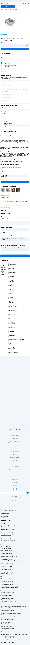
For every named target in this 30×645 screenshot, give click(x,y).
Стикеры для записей (11, 315)
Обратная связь (15, 445)
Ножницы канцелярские (12, 309)
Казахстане (17, 500)
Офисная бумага (11, 268)
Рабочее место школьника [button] (3, 268)
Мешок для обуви (11, 334)
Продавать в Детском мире (15, 435)
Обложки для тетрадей (12, 264)
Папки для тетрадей (11, 276)
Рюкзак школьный (11, 332)
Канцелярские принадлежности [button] (3, 265)
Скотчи (9, 288)
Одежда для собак (15, 483)
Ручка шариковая (11, 286)
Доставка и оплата (15, 433)
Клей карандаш (10, 285)
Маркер (9, 301)
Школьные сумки (11, 336)
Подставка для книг (11, 303)
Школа (6, 9)
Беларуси (21, 500)
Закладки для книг (11, 302)
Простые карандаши (11, 314)
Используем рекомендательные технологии (15, 498)
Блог (15, 473)
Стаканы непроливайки (12, 355)
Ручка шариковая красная (12, 326)
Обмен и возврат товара (15, 436)
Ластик (9, 289)
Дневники (10, 263)
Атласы (9, 344)
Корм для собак (15, 482)
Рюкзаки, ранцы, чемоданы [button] (3, 270)
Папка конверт (10, 322)
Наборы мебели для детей (12, 328)
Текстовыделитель (11, 294)
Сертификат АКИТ (15, 444)
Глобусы (9, 343)
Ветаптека (15, 485)
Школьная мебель (11, 331)
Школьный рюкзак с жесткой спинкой (14, 340)
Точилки (14, 11)
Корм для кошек (15, 479)
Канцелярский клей (11, 310)
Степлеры (10, 298)
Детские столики (11, 330)
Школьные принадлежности (6, 11)
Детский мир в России (11, 500)
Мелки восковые (11, 351)
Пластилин (10, 349)
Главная (2, 9)
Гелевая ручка (10, 284)
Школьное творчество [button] (2, 274)
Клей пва (9, 318)
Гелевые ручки (10, 297)
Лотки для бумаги (11, 319)
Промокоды (15, 439)
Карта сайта (15, 447)
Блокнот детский (11, 277)
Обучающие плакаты (11, 348)
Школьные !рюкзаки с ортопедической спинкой (16, 339)
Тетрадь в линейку (11, 267)
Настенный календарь (12, 272)
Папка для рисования (11, 327)
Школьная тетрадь (11, 269)
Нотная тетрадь (10, 273)
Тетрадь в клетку (11, 265)
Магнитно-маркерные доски (13, 352)
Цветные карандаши (11, 305)
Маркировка (4, 107)
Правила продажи (15, 438)
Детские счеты (10, 311)
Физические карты (11, 347)
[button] (8, 6)
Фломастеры (10, 290)
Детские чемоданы (11, 335)
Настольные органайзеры (12, 306)
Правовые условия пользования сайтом (15, 497)
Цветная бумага (11, 353)
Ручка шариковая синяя (12, 307)
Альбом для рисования (12, 280)
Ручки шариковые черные (12, 324)
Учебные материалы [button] (2, 272)
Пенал (9, 282)
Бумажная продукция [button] (2, 263)
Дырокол (9, 293)
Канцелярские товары (13, 9)
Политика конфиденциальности (15, 441)
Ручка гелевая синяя (11, 323)
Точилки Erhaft (20, 11)
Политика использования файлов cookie (15, 442)
